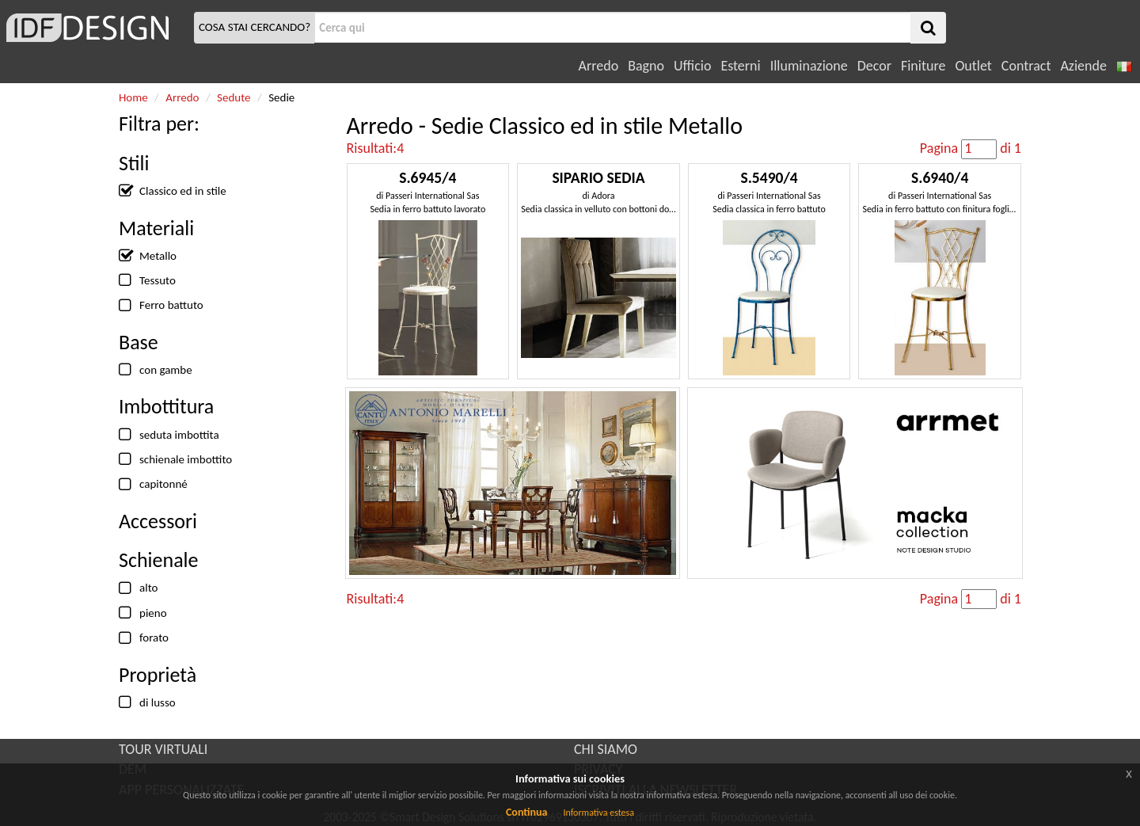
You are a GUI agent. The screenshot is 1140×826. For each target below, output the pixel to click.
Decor (874, 65)
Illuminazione (809, 65)
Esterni (740, 65)
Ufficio (692, 65)
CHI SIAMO (605, 749)
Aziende (1083, 65)
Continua (526, 812)
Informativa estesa (598, 812)
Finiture (923, 65)
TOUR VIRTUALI (163, 749)
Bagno (646, 65)
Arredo (599, 65)
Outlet (973, 65)
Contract (1026, 65)
